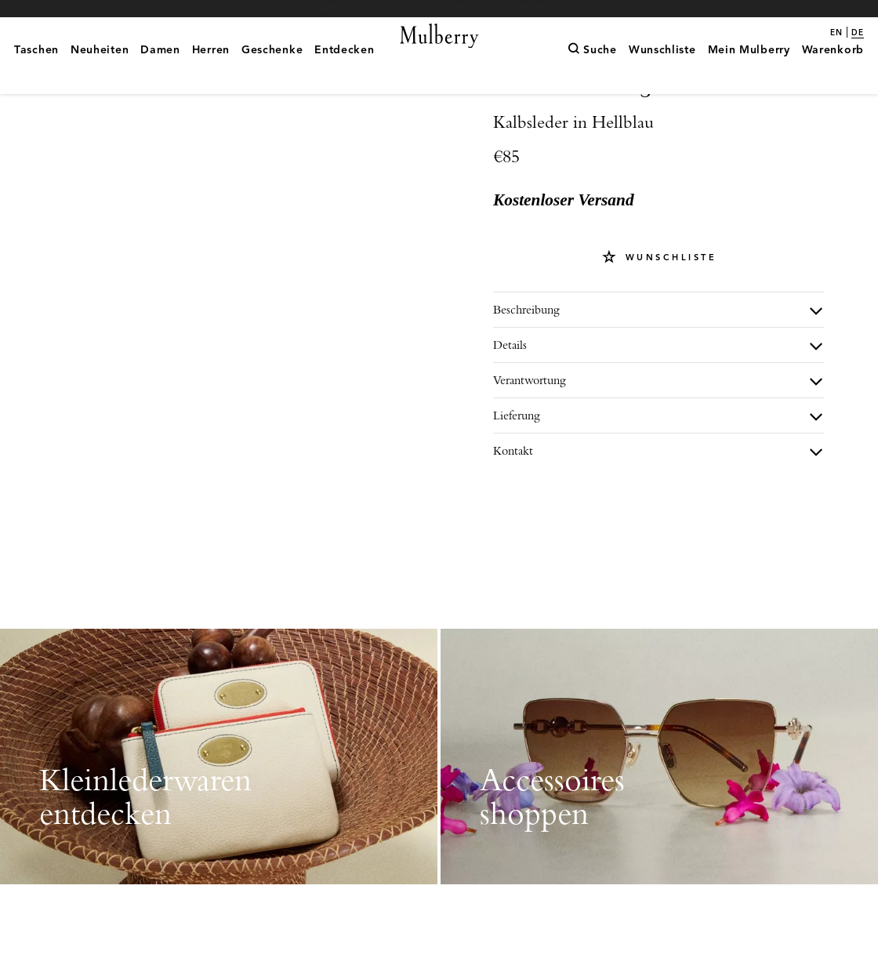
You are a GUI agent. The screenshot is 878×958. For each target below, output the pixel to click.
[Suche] (592, 74)
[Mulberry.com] (439, 54)
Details (510, 399)
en (836, 33)
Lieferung (516, 470)
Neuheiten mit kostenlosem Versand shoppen (439, 8)
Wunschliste (668, 312)
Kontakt (513, 505)
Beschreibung (526, 364)
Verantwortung (529, 434)
